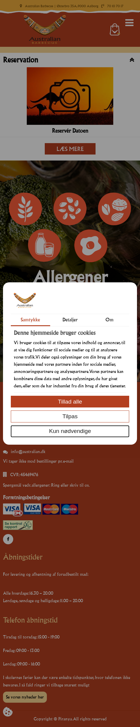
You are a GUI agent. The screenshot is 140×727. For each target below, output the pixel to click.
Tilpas (70, 416)
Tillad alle (70, 401)
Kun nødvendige (70, 431)
